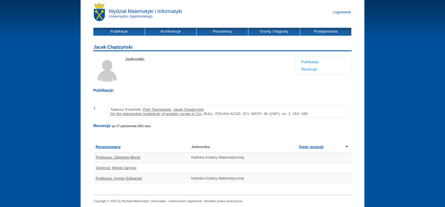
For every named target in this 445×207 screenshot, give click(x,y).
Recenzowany (108, 147)
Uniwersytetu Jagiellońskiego (131, 16)
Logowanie (342, 12)
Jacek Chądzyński (188, 109)
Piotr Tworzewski (157, 109)
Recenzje (309, 69)
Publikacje (310, 62)
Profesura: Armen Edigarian (119, 178)
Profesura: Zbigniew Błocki (118, 157)
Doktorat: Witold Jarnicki (116, 168)
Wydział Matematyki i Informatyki (145, 11)
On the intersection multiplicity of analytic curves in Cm (155, 114)
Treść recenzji (323, 147)
